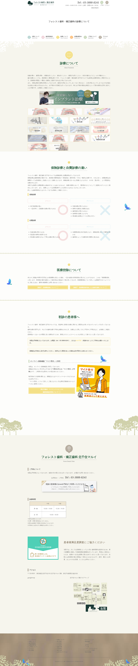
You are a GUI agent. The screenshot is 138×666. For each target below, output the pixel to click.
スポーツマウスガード (91, 648)
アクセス (31, 648)
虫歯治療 (59, 646)
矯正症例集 (88, 652)
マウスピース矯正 (90, 650)
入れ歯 (87, 646)
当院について (32, 641)
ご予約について (33, 646)
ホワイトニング (89, 639)
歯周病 (87, 645)
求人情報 (31, 650)
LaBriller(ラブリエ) (62, 652)
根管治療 (59, 650)
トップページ (32, 639)
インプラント (88, 643)
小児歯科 (59, 645)
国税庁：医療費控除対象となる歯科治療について (88, 287)
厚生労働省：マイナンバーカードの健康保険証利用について (51, 390)
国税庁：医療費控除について (46, 287)
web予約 (79, 340)
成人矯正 (59, 641)
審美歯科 (87, 641)
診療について (60, 639)
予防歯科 (59, 648)
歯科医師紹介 (32, 643)
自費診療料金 (32, 645)
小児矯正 (59, 643)
